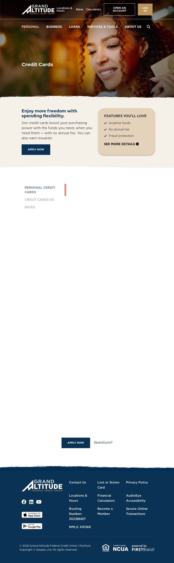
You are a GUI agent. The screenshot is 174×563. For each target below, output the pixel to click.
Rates (79, 9)
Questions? (103, 442)
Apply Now (36, 149)
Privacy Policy (137, 482)
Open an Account (119, 9)
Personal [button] (30, 27)
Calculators (93, 9)
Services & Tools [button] (102, 27)
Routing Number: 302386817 (77, 514)
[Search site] (148, 26)
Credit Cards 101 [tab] (39, 211)
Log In (145, 9)
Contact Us (77, 482)
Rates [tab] (30, 219)
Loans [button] (74, 27)
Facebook (24, 501)
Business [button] (54, 27)
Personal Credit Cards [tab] (40, 201)
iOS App (32, 516)
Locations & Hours (64, 9)
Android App (32, 527)
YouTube (38, 501)
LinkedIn (31, 501)
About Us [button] (133, 27)
